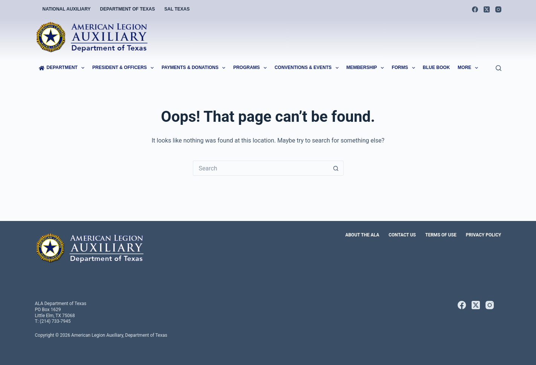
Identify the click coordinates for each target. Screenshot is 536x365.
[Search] (498, 68)
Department (63, 67)
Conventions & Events (308, 67)
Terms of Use (441, 235)
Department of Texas (127, 9)
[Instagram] (498, 9)
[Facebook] (475, 9)
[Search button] (336, 168)
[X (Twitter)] (487, 9)
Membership (366, 67)
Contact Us (402, 235)
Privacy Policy (483, 235)
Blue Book (436, 67)
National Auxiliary (67, 9)
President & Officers (124, 67)
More (469, 67)
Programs (251, 67)
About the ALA (362, 235)
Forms (405, 67)
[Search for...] (260, 168)
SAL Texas (176, 9)
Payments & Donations (195, 67)
